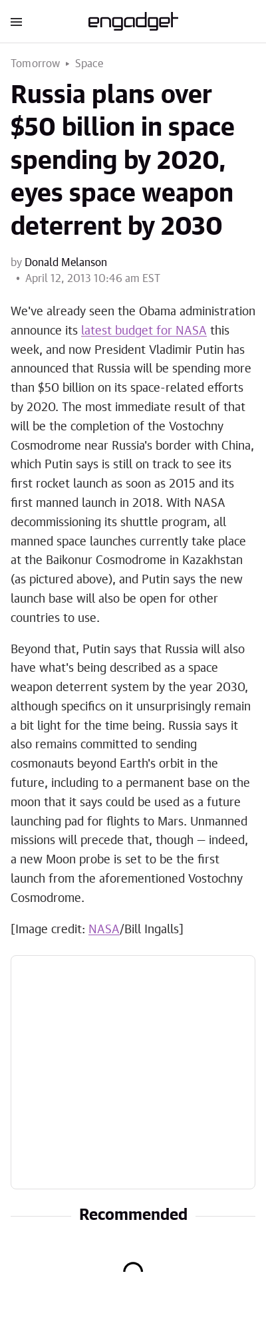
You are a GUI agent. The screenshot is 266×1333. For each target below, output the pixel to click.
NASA (104, 930)
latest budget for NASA (144, 331)
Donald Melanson (66, 262)
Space (89, 64)
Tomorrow (36, 64)
